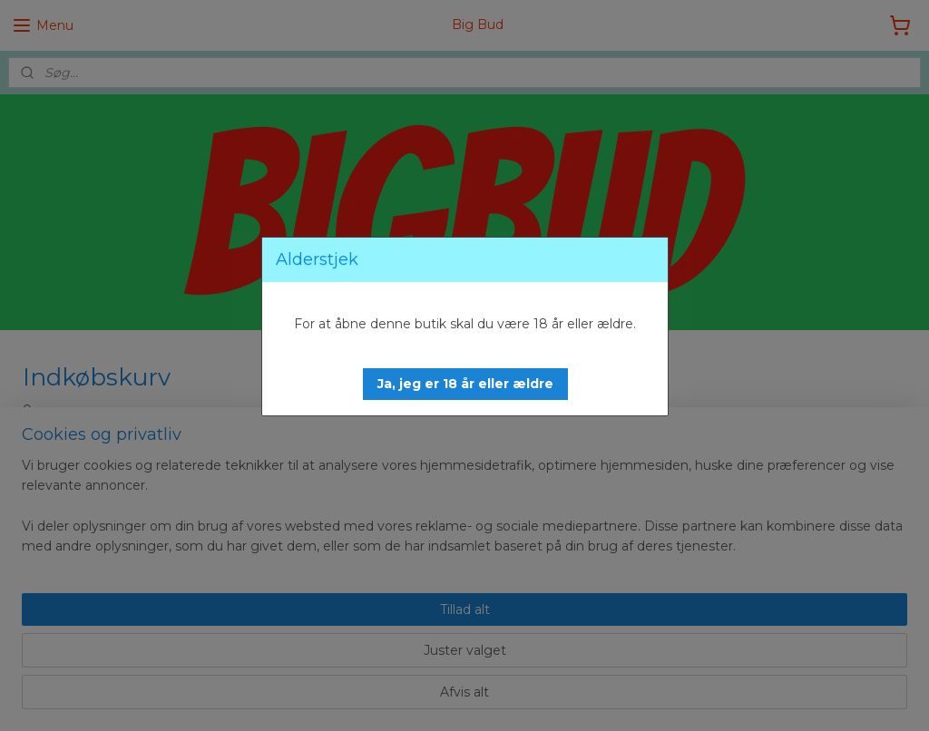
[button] (465, 384)
